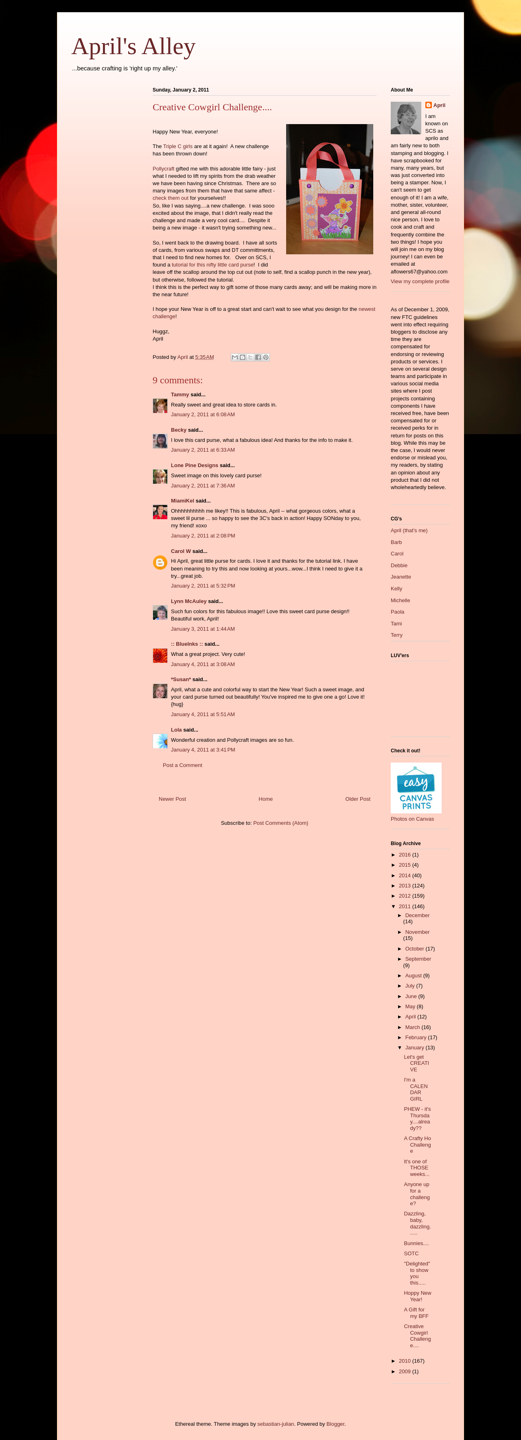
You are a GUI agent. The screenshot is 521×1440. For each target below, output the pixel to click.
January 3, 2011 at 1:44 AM (203, 629)
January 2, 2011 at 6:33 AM (203, 450)
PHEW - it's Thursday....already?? (417, 1118)
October (415, 949)
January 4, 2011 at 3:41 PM (203, 750)
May (411, 1006)
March (413, 1027)
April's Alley (133, 46)
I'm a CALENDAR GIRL (415, 1089)
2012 (405, 896)
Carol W (181, 551)
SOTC (411, 1253)
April (439, 105)
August (414, 975)
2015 (405, 865)
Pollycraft (163, 169)
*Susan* (181, 679)
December (417, 915)
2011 (405, 906)
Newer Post (172, 799)
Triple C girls (178, 146)
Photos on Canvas (412, 819)
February (416, 1037)
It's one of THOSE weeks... (416, 1167)
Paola (397, 612)
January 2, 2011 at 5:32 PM (203, 586)
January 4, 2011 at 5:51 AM (203, 714)
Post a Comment (182, 765)
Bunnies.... (416, 1243)
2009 (405, 1371)
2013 (405, 886)
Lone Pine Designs (194, 465)
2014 (405, 875)
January (415, 1047)
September (418, 959)
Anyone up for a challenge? (416, 1193)
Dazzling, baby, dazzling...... (417, 1223)
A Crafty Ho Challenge (417, 1144)
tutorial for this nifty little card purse (213, 265)
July (410, 986)
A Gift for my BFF (416, 1313)
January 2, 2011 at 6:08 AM (203, 414)
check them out (170, 198)
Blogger (335, 1424)
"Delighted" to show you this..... (417, 1273)
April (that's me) (409, 530)
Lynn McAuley (189, 601)
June (411, 996)
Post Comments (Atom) (280, 823)
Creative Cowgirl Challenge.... (417, 1335)
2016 (405, 855)
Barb (396, 542)
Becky (178, 430)
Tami (396, 624)
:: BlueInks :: (187, 644)
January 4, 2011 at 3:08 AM (203, 664)
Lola (176, 730)
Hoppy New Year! (417, 1296)
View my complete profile (420, 281)
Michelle (400, 600)
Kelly (396, 589)
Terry (397, 635)
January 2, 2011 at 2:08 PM (203, 536)
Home (266, 799)
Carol (397, 554)
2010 (405, 1361)
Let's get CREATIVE (416, 1063)
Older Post (358, 799)
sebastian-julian (275, 1424)
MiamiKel (182, 501)
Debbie (399, 565)
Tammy (180, 394)
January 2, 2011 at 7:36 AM (203, 486)
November (417, 932)
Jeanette (401, 577)
